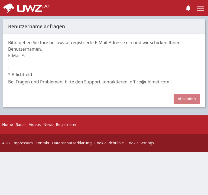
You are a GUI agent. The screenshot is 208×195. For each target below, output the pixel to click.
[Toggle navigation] (200, 8)
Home (7, 124)
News (48, 124)
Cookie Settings (140, 142)
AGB (6, 142)
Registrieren (66, 124)
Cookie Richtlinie (109, 142)
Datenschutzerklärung (72, 142)
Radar (21, 124)
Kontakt (42, 142)
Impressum (22, 142)
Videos (35, 124)
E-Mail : (16, 55)
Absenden (187, 98)
